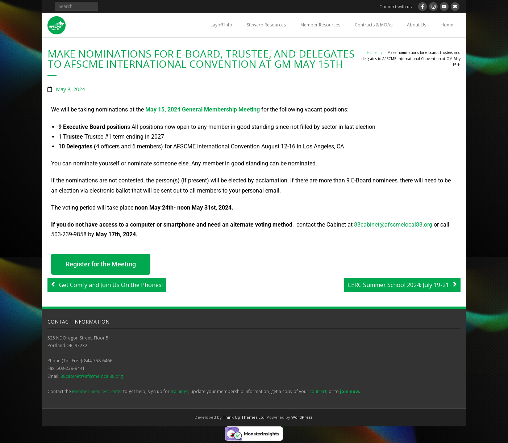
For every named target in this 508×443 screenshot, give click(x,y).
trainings (179, 391)
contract (317, 391)
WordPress (301, 417)
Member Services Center (97, 391)
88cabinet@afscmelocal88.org (92, 376)
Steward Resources (266, 25)
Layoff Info (221, 25)
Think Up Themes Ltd (244, 417)
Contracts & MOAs (373, 25)
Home (447, 25)
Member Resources (320, 25)
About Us (416, 25)
